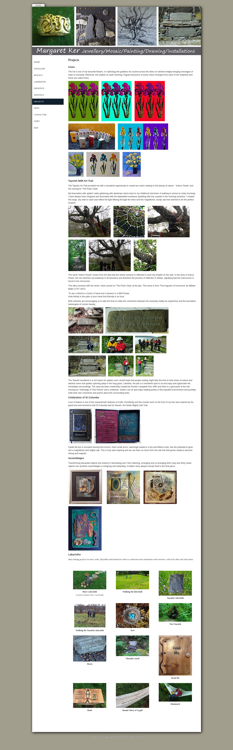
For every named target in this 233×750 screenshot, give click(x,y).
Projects (39, 101)
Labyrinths (40, 82)
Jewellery (39, 68)
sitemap (93, 736)
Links (37, 121)
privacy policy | (117, 736)
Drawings (39, 88)
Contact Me (40, 114)
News (36, 108)
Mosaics (38, 75)
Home (37, 62)
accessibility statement (133, 736)
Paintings (39, 95)
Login (38, 5)
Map (36, 128)
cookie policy (103, 736)
